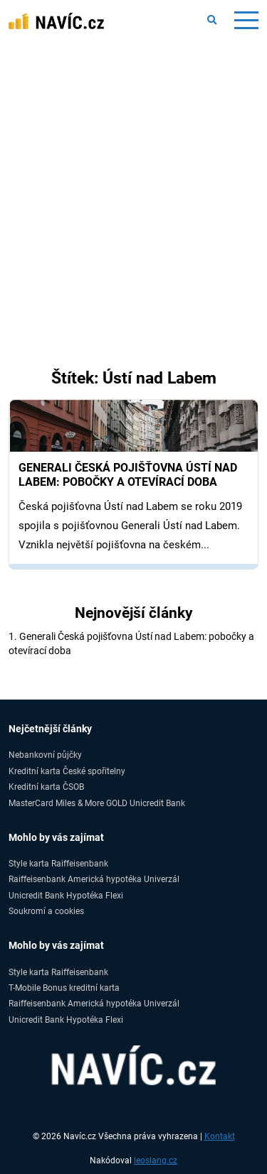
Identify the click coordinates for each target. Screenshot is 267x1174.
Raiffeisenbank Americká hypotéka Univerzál (94, 879)
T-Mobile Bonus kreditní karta (64, 987)
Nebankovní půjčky (45, 754)
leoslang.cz (155, 1160)
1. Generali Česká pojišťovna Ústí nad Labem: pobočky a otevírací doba (131, 643)
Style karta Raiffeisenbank (58, 863)
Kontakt (219, 1136)
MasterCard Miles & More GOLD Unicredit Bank (97, 803)
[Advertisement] (133, 181)
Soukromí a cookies (46, 911)
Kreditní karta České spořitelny (67, 771)
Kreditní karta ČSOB (46, 786)
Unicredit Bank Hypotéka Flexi (66, 895)
